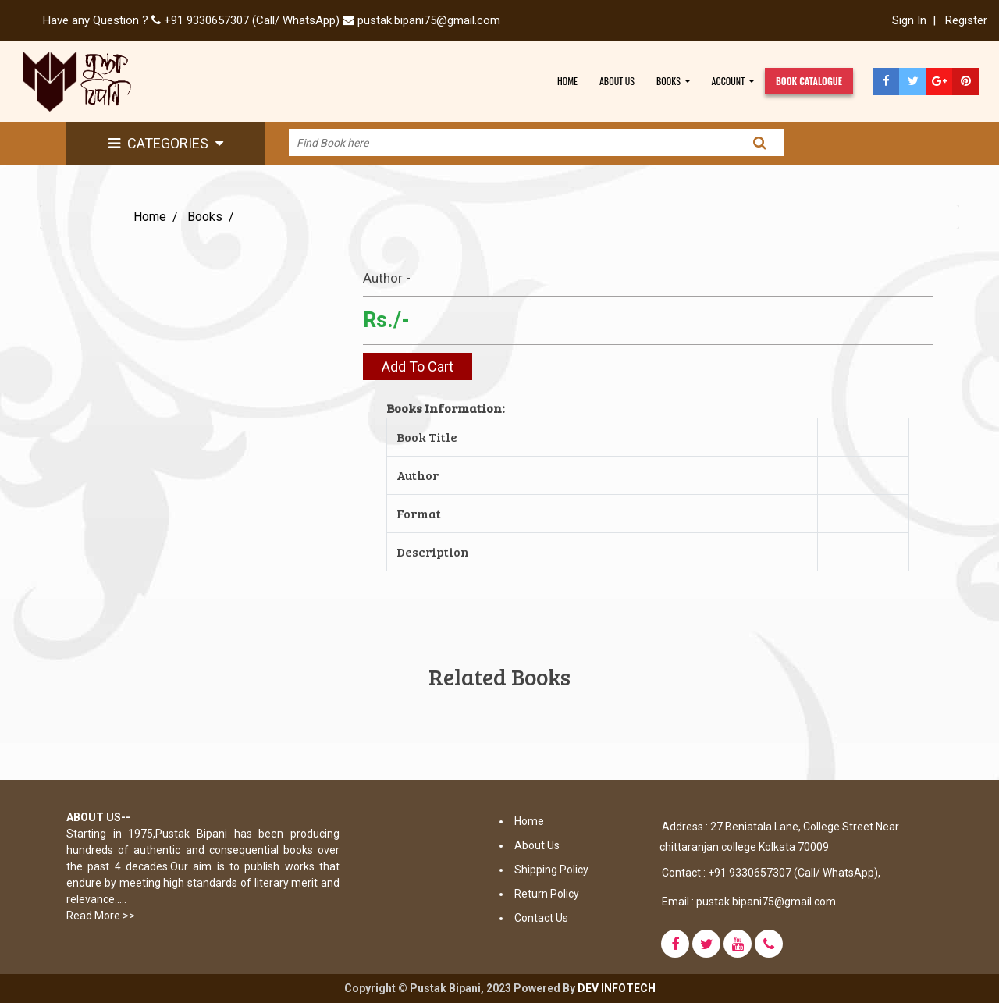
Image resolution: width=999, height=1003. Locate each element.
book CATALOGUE (809, 80)
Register (966, 20)
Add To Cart (417, 366)
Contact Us (541, 918)
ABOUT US (617, 80)
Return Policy (546, 893)
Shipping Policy (551, 869)
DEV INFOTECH (617, 988)
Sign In (909, 20)
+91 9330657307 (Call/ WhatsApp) (252, 20)
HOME (567, 80)
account (729, 80)
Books (204, 216)
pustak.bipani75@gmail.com (427, 20)
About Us (537, 845)
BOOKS (669, 80)
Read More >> (100, 915)
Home (149, 216)
